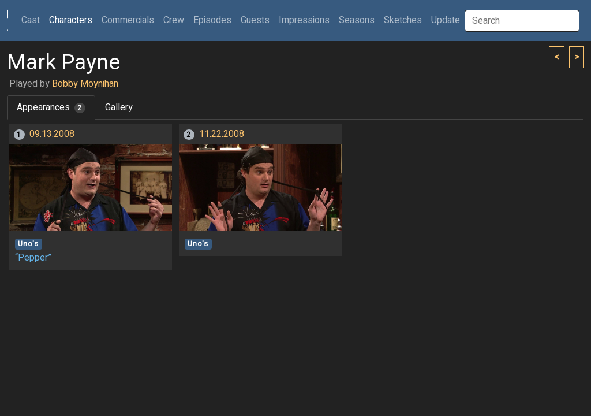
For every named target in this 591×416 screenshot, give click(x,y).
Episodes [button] (212, 20)
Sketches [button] (403, 20)
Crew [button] (173, 20)
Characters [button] (70, 20)
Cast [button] (32, 20)
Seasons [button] (357, 20)
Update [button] (445, 20)
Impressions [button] (304, 20)
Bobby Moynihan (85, 84)
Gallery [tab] (119, 107)
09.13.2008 (51, 134)
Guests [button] (255, 20)
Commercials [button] (128, 20)
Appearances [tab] (51, 107)
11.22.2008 (221, 134)
